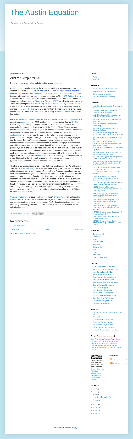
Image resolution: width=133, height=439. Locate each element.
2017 (95, 392)
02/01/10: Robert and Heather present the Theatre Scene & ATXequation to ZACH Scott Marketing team (107, 163)
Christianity (58, 197)
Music (95, 239)
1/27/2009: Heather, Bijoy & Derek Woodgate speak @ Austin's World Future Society (107, 223)
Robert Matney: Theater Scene (103, 293)
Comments (115, 363)
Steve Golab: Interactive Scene (103, 280)
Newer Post (15, 230)
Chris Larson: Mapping (100, 288)
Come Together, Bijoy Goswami (103, 327)
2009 (95, 410)
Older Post (78, 230)
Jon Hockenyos (96, 341)
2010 (95, 407)
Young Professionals (100, 257)
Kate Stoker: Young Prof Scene (103, 301)
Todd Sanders (35, 93)
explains (26, 168)
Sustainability (97, 247)
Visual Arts (96, 255)
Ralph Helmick (59, 104)
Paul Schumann (116, 339)
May (96, 394)
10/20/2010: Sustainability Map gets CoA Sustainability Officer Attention (106, 116)
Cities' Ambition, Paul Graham (103, 320)
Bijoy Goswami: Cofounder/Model (104, 91)
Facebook (96, 79)
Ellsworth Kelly (34, 119)
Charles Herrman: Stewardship (103, 285)
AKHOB (74, 122)
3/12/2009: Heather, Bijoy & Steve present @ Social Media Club (107, 217)
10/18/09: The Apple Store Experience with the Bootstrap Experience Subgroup (107, 183)
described (21, 130)
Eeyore (38, 111)
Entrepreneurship (98, 234)
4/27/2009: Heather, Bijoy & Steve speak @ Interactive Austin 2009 (107, 213)
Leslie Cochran (29, 109)
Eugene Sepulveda (104, 345)
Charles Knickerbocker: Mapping (104, 97)
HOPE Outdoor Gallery (71, 96)
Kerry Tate (94, 339)
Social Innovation (98, 242)
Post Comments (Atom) (28, 233)
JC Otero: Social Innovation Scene (104, 295)
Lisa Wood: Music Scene (101, 303)
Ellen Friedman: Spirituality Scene (104, 277)
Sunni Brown (101, 348)
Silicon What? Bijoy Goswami (103, 325)
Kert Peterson (111, 348)
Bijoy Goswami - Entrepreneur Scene (105, 282)
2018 (95, 389)
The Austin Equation (44, 12)
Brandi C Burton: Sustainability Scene (105, 269)
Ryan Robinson (107, 341)
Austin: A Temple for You (103, 397)
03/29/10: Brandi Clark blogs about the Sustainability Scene (106, 129)
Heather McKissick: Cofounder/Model (105, 89)
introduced (24, 122)
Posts (113, 359)
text (32, 169)
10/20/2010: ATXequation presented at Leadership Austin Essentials (106, 111)
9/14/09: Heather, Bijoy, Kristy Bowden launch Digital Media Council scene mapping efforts (106, 195)
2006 (95, 413)
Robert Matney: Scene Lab (102, 94)
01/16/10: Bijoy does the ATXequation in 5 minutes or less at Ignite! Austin (107, 153)
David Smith (101, 343)
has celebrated (66, 111)
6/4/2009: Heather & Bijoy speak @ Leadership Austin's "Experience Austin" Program (106, 207)
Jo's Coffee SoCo (66, 93)
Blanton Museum (71, 119)
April (96, 401)
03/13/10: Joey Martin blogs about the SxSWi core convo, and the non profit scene (108, 133)
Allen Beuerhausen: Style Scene (104, 267)
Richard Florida (98, 317)
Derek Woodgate (104, 339)
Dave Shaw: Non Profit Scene (103, 298)
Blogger (75, 428)
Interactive (96, 236)
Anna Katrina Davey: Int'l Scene (103, 272)
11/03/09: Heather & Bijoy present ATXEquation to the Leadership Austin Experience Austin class (106, 178)
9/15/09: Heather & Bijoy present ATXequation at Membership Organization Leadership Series (107, 189)
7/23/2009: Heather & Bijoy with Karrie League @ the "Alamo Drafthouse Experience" (106, 201)
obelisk (40, 156)
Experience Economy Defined (103, 322)
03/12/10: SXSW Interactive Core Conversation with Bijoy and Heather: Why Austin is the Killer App (107, 143)
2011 (95, 404)
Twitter (95, 77)
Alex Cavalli (110, 343)
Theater (95, 252)
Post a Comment (19, 225)
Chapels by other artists (20, 197)
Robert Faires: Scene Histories (103, 274)
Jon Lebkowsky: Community (102, 290)
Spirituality (96, 244)
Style (94, 249)
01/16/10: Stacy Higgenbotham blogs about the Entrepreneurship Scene (107, 157)
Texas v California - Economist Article (105, 330)
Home (47, 230)
